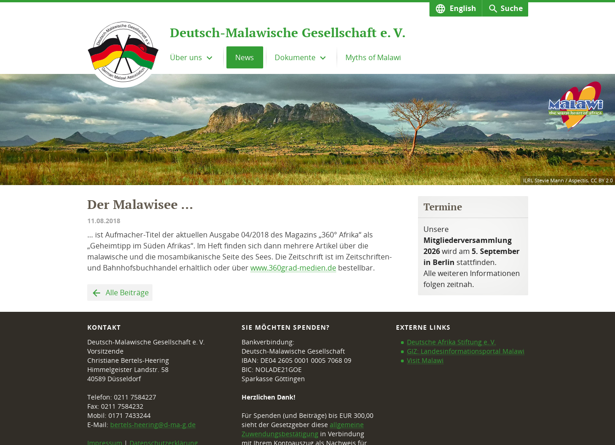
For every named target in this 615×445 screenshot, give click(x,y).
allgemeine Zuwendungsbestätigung (303, 429)
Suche (512, 8)
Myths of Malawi (373, 57)
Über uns (187, 57)
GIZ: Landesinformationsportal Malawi (466, 351)
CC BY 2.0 (602, 180)
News (244, 57)
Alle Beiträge (126, 292)
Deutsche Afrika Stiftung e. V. (451, 342)
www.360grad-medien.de (293, 268)
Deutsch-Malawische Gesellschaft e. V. (288, 32)
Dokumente (296, 57)
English (462, 8)
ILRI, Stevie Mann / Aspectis (555, 180)
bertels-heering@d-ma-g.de (153, 424)
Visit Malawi (425, 360)
